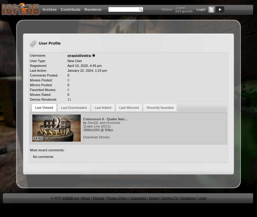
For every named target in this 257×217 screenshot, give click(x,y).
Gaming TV (169, 198)
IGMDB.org (70, 198)
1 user (180, 7)
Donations (188, 198)
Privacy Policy (117, 198)
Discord (98, 198)
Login (201, 9)
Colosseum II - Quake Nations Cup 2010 (114, 119)
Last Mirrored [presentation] (129, 107)
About (85, 198)
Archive (49, 9)
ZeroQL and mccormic (104, 122)
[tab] (44, 107)
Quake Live (91, 126)
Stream (104, 137)
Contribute (71, 9)
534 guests (184, 11)
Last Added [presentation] (103, 107)
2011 (105, 126)
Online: (167, 9)
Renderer (93, 9)
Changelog (138, 198)
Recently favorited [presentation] (160, 107)
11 (69, 99)
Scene (153, 198)
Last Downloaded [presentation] (74, 107)
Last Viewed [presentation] (44, 107)
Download (90, 137)
